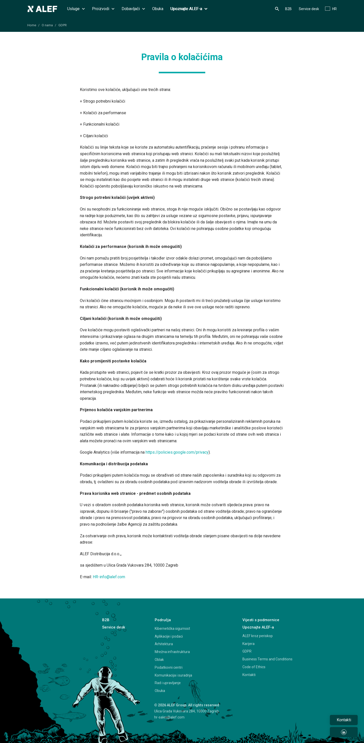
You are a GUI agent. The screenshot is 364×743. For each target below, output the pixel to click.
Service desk (309, 9)
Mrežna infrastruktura (172, 652)
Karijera (248, 644)
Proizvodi (103, 8)
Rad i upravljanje (168, 683)
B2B (288, 9)
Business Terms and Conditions (267, 659)
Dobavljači (133, 8)
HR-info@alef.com (109, 576)
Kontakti (249, 675)
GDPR (62, 25)
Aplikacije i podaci (169, 636)
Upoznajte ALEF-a (188, 8)
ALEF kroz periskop (257, 636)
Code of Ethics (253, 667)
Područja (163, 620)
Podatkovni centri (169, 667)
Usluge (76, 8)
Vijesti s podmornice (260, 620)
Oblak (159, 660)
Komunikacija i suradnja (173, 675)
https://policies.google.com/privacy (177, 452)
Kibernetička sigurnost (172, 628)
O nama (47, 25)
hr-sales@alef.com (169, 717)
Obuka (157, 8)
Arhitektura (164, 644)
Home (31, 25)
